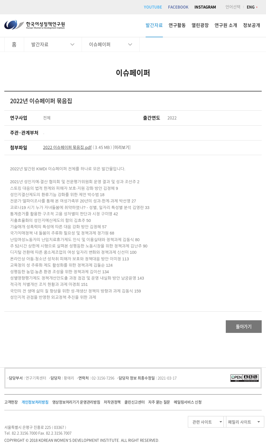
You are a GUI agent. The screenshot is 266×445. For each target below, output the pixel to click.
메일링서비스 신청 (187, 404)
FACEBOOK (178, 7)
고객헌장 (11, 404)
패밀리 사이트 (228, 423)
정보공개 (251, 25)
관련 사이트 (175, 423)
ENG (251, 7)
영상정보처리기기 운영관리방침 (76, 404)
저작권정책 (112, 404)
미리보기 (121, 147)
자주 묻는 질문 (159, 404)
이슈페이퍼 (100, 44)
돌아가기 (238, 327)
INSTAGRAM (205, 7)
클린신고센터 (134, 404)
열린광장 (200, 25)
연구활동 (177, 25)
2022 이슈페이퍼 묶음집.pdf (67, 147)
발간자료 (154, 25)
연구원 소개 (226, 25)
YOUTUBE (153, 7)
